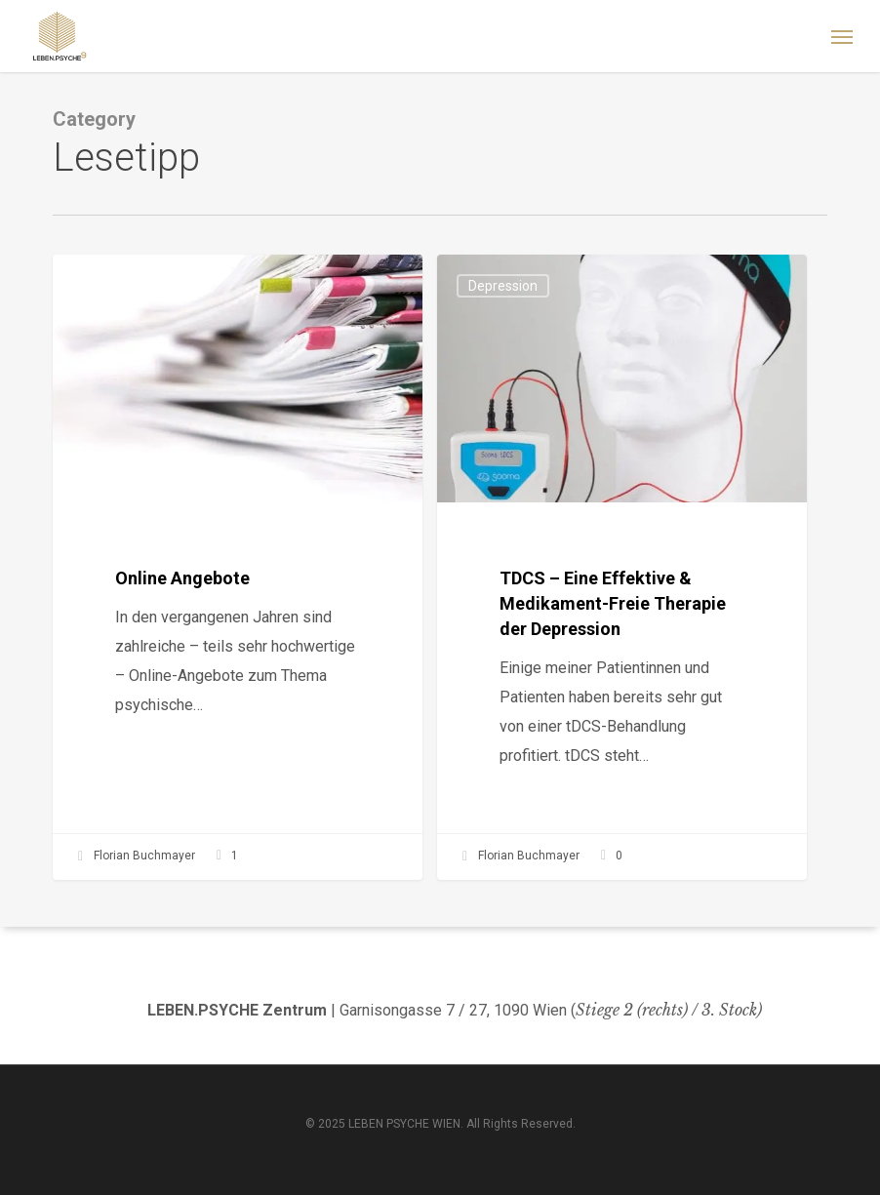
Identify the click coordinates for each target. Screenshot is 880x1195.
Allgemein (115, 286)
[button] (842, 36)
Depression (503, 286)
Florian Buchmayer (134, 856)
